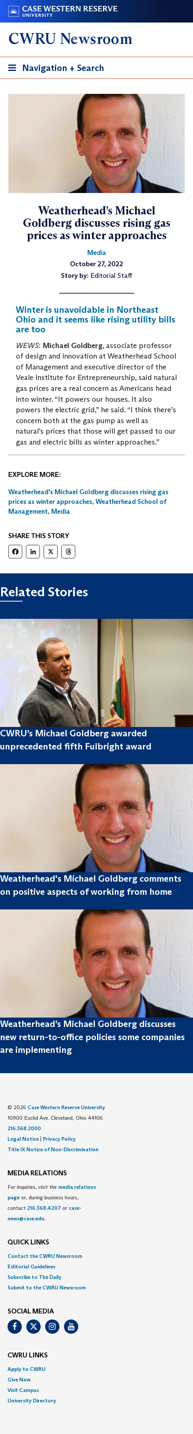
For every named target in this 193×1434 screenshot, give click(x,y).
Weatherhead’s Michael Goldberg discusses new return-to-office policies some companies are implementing (92, 1036)
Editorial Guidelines (31, 1266)
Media (60, 511)
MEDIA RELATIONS (37, 1173)
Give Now (19, 1379)
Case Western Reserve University (66, 1107)
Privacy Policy (59, 1138)
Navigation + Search (53, 69)
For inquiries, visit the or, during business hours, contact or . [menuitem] (52, 1203)
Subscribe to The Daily (34, 1277)
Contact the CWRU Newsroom (45, 1256)
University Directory (32, 1400)
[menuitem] (96, 1256)
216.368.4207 (44, 1208)
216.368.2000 (24, 1128)
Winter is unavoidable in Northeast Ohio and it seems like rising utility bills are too (95, 319)
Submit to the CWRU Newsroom (47, 1287)
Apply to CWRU (27, 1369)
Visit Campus (23, 1390)
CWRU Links (28, 1355)
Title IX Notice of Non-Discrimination (53, 1149)
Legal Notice (23, 1138)
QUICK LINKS (28, 1242)
